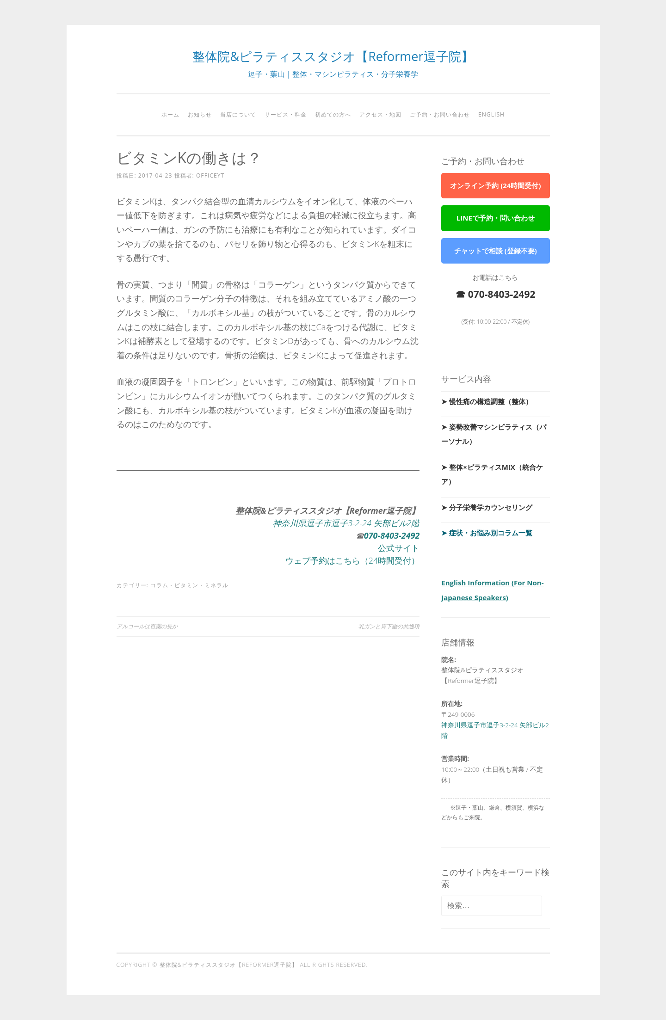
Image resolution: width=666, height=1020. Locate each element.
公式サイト (398, 547)
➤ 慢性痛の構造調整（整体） (486, 401)
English (491, 114)
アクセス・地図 (380, 114)
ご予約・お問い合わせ (440, 114)
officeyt (210, 175)
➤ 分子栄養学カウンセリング (486, 507)
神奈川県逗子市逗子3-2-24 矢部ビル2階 (346, 522)
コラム (159, 585)
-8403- (389, 535)
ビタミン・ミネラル (201, 585)
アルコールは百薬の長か (147, 626)
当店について (238, 114)
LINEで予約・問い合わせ (495, 217)
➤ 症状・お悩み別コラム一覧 (486, 532)
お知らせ (200, 114)
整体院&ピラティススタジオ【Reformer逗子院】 (332, 56)
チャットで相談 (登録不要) (495, 250)
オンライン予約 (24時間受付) (495, 185)
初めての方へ (333, 114)
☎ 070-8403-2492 (495, 294)
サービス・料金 (286, 114)
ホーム (170, 114)
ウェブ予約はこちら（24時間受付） (352, 560)
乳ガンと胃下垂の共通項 (388, 626)
